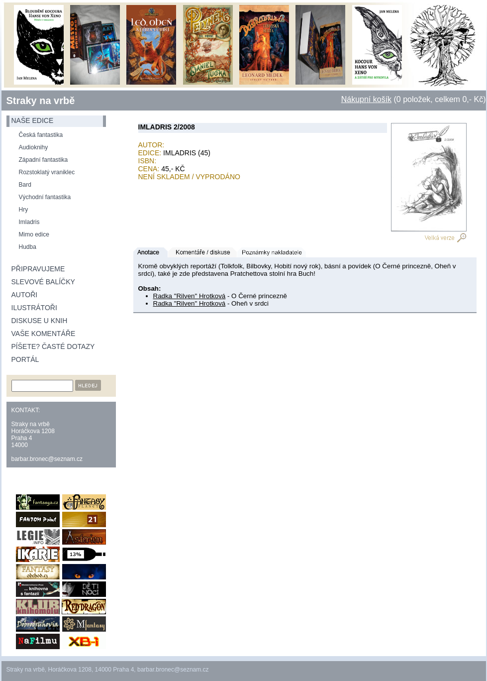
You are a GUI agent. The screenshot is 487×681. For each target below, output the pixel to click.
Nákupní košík (366, 99)
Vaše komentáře (43, 334)
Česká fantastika (41, 134)
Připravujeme (38, 269)
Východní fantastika (45, 197)
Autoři (24, 295)
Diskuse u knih (39, 321)
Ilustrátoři (34, 308)
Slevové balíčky (43, 282)
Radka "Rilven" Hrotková (189, 296)
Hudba (27, 246)
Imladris (29, 222)
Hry (23, 209)
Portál (25, 359)
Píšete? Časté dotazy (53, 346)
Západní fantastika (43, 159)
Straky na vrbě (40, 100)
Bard (25, 184)
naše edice (32, 120)
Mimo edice (34, 234)
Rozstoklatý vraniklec (47, 172)
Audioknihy (33, 147)
